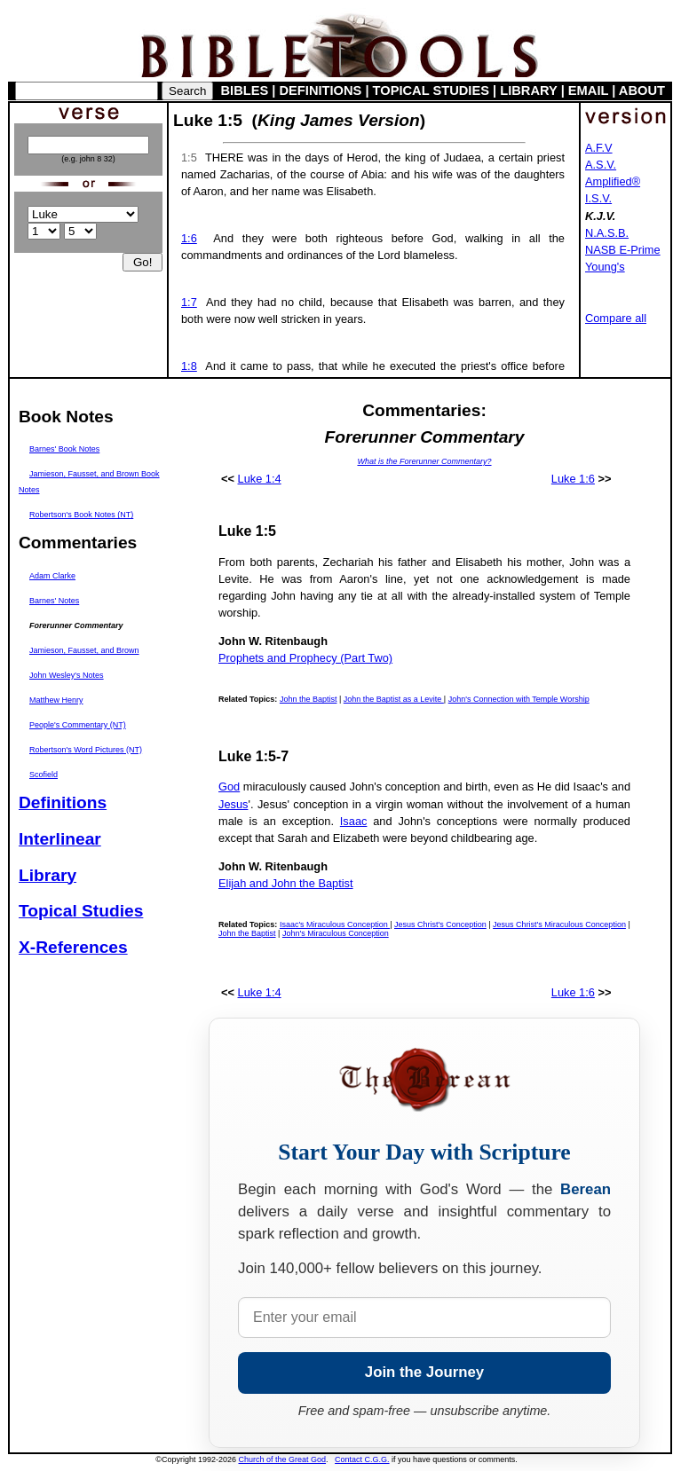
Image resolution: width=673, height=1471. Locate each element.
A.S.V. (600, 164)
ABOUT (642, 90)
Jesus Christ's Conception (440, 924)
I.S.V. (598, 198)
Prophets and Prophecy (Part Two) (305, 658)
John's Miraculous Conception (335, 933)
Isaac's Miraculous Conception (335, 924)
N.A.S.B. (607, 233)
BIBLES (245, 90)
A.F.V (599, 147)
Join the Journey (424, 1372)
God (229, 786)
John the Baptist (308, 699)
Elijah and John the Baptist (285, 883)
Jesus (233, 804)
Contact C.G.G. (362, 1459)
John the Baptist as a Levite (394, 699)
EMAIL (588, 90)
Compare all (615, 318)
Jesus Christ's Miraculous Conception (559, 924)
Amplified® (612, 181)
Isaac (354, 821)
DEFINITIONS (321, 90)
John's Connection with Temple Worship (519, 699)
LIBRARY (528, 90)
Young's (605, 266)
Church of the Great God (283, 1459)
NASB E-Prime (623, 249)
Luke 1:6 (573, 478)
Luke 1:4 (259, 478)
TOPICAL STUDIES (431, 90)
